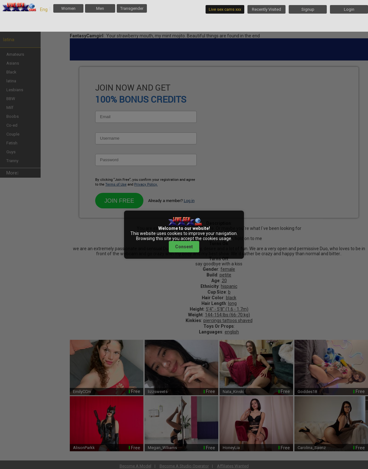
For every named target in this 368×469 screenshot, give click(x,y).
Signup (307, 9)
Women (68, 8)
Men (100, 8)
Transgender (131, 8)
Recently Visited (266, 9)
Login (349, 9)
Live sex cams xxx (225, 9)
